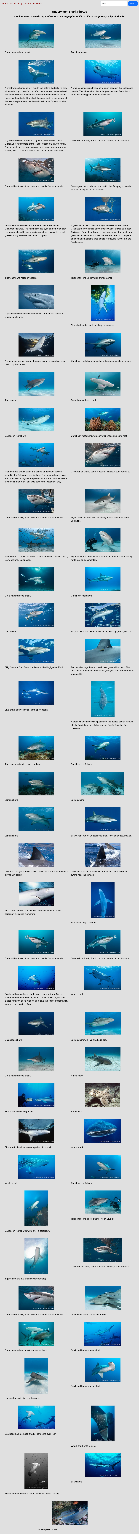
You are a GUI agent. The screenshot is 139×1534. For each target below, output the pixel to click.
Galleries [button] (38, 3)
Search (27, 3)
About (13, 3)
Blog (20, 3)
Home (5, 3)
